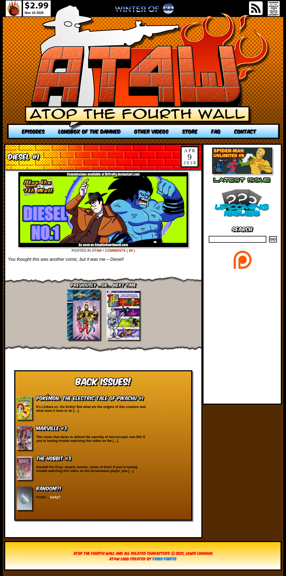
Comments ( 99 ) (120, 250)
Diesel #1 (23, 156)
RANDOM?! (49, 488)
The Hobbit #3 (53, 458)
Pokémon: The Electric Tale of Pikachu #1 (90, 397)
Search (242, 228)
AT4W (97, 250)
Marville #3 (51, 428)
